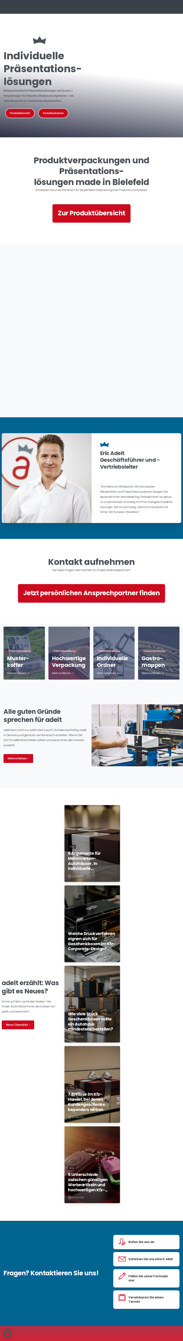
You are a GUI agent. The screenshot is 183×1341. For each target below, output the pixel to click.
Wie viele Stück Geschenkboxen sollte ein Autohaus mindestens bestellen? (89, 1045)
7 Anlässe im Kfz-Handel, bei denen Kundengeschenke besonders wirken (92, 1132)
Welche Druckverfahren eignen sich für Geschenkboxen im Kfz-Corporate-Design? (89, 958)
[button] (7, 1333)
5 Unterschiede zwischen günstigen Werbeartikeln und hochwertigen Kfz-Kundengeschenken (91, 1219)
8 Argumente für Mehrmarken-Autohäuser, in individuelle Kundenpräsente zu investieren (90, 871)
